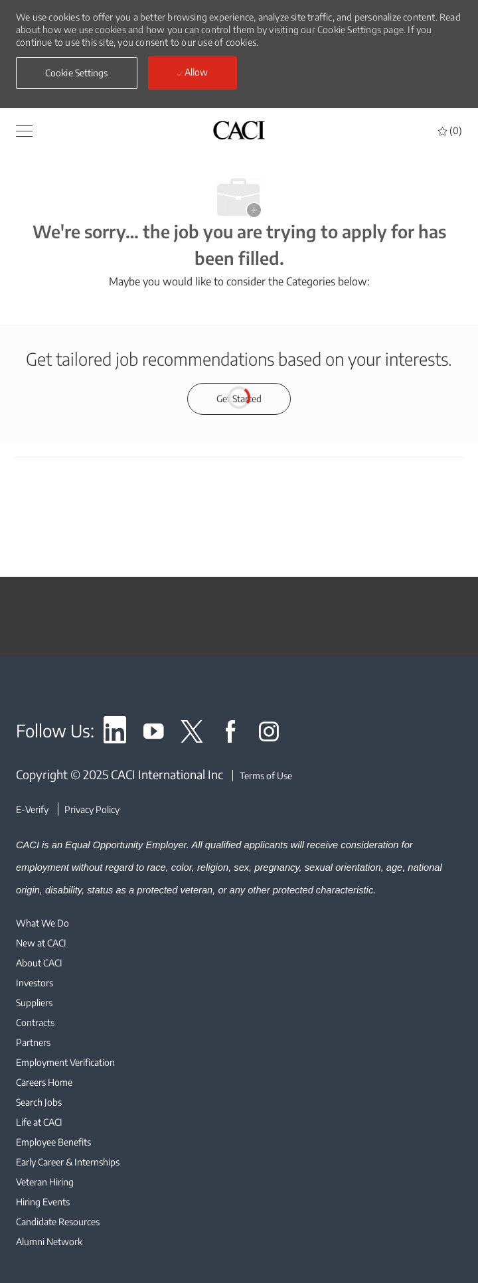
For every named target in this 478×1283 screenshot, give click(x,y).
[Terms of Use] (262, 775)
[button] (76, 73)
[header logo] (239, 130)
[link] (115, 733)
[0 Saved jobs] (450, 130)
